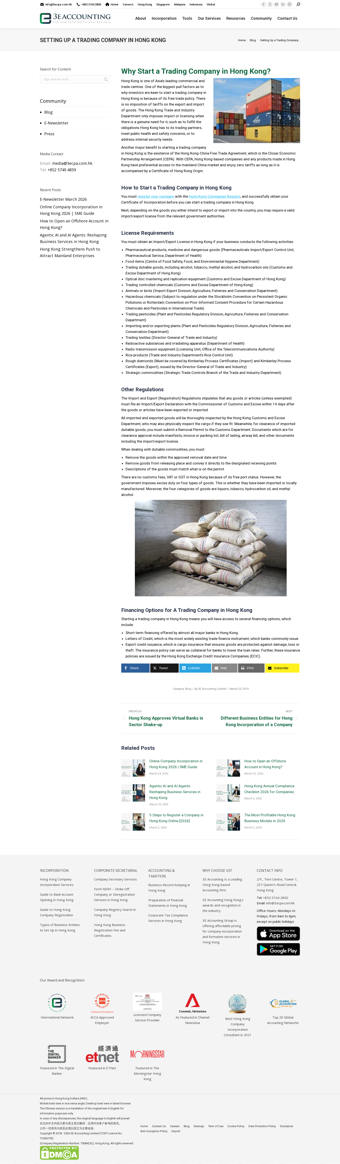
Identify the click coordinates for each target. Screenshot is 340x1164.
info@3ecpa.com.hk (58, 4)
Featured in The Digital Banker (57, 1068)
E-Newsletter (56, 123)
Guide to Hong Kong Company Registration (56, 912)
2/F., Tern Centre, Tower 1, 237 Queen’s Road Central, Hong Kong (277, 884)
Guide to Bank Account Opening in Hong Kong (57, 897)
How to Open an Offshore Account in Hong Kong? (265, 764)
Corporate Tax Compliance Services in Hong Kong (168, 918)
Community (53, 101)
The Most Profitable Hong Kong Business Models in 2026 (269, 818)
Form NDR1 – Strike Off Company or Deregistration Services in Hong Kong (114, 894)
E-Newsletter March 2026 (63, 199)
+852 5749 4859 (62, 169)
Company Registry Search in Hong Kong (115, 912)
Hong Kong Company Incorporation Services (57, 882)
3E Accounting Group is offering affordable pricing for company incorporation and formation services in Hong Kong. (222, 931)
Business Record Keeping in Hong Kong (169, 887)
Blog (48, 112)
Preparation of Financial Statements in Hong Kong (167, 903)
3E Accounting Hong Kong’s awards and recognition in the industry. (223, 905)
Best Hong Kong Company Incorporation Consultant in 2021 (237, 1024)
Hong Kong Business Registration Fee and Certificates (109, 930)
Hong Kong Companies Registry (214, 196)
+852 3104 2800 (91, 4)
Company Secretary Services (115, 879)
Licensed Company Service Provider (147, 1014)
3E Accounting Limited (85, 1133)
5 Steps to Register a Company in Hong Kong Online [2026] (176, 818)
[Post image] (133, 768)
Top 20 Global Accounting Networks (283, 1017)
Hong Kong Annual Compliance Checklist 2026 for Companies (269, 789)
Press (49, 133)
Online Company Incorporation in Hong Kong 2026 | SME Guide (176, 764)
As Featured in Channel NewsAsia (192, 1017)
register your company (155, 196)
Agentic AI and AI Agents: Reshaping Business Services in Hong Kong (174, 792)
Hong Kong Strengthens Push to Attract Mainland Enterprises (70, 252)
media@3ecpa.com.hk (72, 163)
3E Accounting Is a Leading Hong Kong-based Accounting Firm (222, 884)
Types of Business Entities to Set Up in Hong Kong (60, 927)
